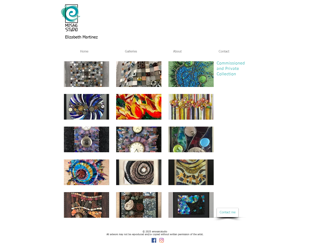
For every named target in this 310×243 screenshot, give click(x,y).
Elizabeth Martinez (81, 37)
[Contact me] (227, 212)
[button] (86, 74)
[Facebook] (154, 240)
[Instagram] (161, 240)
